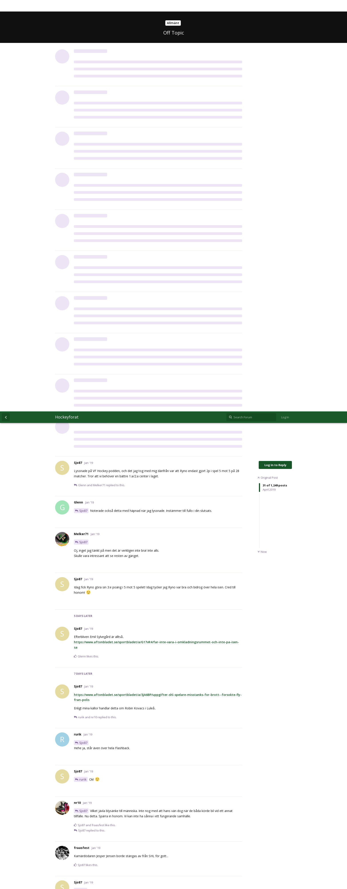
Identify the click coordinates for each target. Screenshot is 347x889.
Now (262, 140)
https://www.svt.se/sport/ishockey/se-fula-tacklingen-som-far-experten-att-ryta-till (140, 639)
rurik (83, 368)
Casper (84, 594)
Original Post (268, 66)
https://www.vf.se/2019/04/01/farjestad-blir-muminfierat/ (118, 853)
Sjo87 (83, 99)
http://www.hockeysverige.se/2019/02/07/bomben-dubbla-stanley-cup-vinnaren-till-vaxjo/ (143, 687)
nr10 (82, 479)
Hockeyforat (67, 5)
